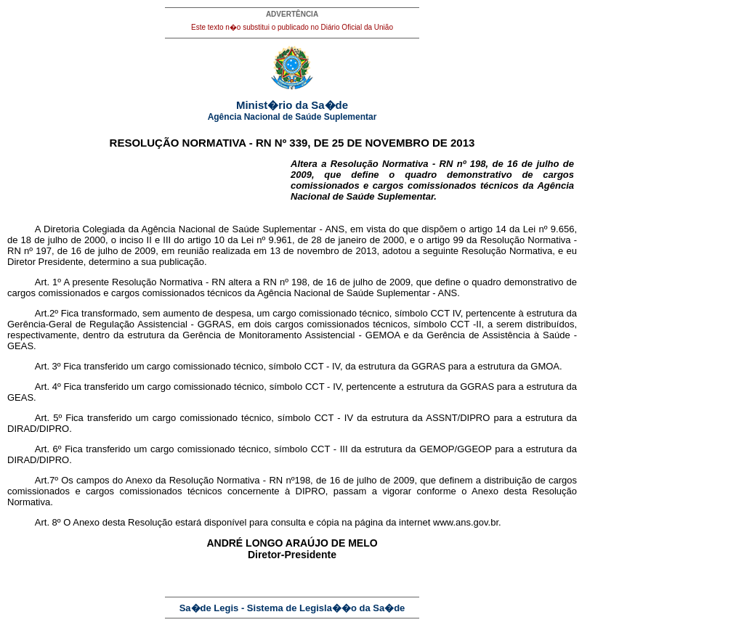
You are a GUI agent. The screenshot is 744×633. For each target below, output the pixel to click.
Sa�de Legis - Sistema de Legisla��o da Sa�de (292, 608)
